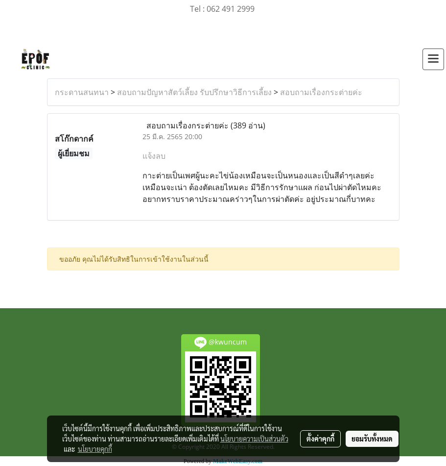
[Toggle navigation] (433, 59)
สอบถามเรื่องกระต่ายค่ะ (321, 92)
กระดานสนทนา (82, 92)
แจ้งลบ (153, 155)
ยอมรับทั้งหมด (372, 438)
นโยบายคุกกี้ (95, 448)
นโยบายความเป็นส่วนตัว (254, 438)
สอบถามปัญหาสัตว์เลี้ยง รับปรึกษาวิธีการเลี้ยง (194, 92)
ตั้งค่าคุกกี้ (320, 438)
